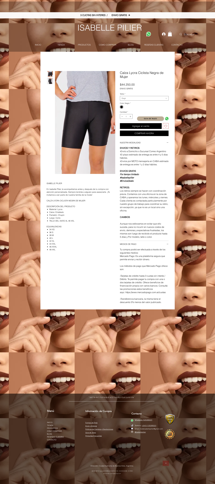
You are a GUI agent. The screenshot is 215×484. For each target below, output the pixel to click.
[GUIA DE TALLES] (150, 118)
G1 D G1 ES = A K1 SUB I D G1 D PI (112, 473)
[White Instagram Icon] (132, 431)
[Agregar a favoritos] (166, 126)
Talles (122, 94)
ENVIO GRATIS (126, 88)
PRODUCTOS (52, 428)
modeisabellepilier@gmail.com (151, 429)
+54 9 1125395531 (149, 425)
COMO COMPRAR (54, 431)
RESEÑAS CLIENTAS (55, 437)
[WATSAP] (148, 34)
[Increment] (130, 116)
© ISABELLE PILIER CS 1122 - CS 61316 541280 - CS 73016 (118, 471)
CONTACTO (51, 440)
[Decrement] (121, 116)
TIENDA (50, 425)
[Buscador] (187, 34)
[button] (170, 33)
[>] (166, 463)
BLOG (49, 434)
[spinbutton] (126, 116)
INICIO (49, 422)
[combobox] (144, 98)
